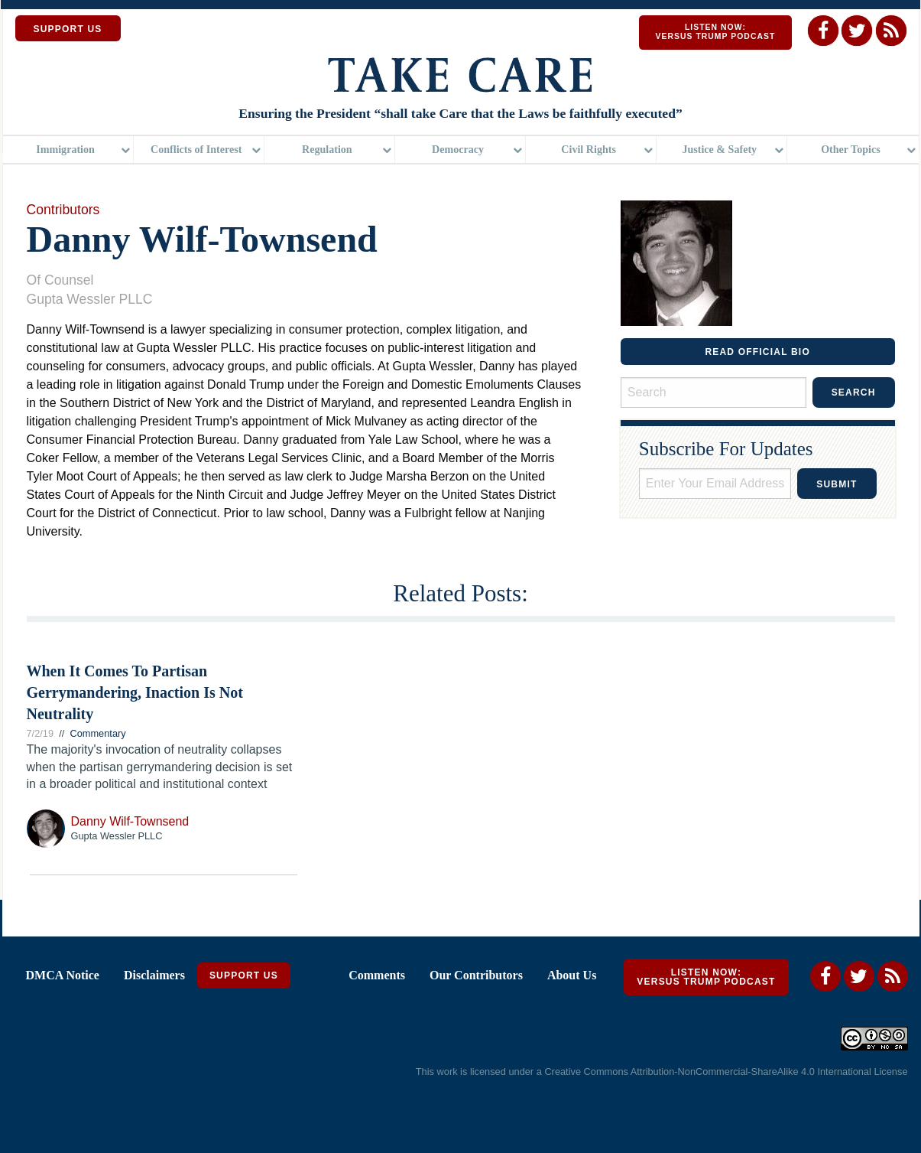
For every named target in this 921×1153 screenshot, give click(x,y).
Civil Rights (588, 149)
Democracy (458, 149)
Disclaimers (154, 975)
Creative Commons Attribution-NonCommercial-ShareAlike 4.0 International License (725, 1071)
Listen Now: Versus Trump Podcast (715, 32)
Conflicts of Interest (196, 149)
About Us (571, 975)
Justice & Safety (719, 149)
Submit (836, 484)
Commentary (97, 733)
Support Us (243, 975)
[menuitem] (68, 149)
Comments (377, 975)
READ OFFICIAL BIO (757, 352)
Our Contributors (476, 975)
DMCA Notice (62, 975)
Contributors (63, 209)
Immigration (65, 149)
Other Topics (850, 149)
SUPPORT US (68, 29)
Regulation (327, 149)
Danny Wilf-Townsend (130, 821)
